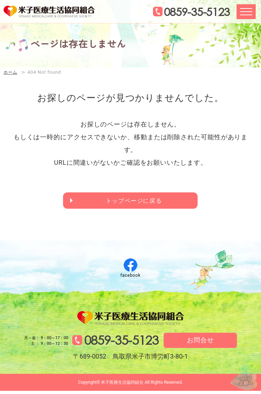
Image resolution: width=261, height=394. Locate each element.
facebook (130, 276)
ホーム (11, 72)
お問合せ (204, 343)
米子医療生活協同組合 (54, 13)
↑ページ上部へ (239, 372)
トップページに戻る (134, 201)
